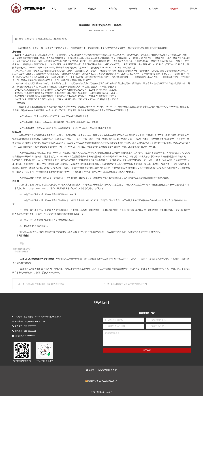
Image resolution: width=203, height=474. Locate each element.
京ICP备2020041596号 (101, 392)
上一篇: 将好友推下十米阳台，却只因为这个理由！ (42, 284)
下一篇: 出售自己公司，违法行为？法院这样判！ (126, 284)
